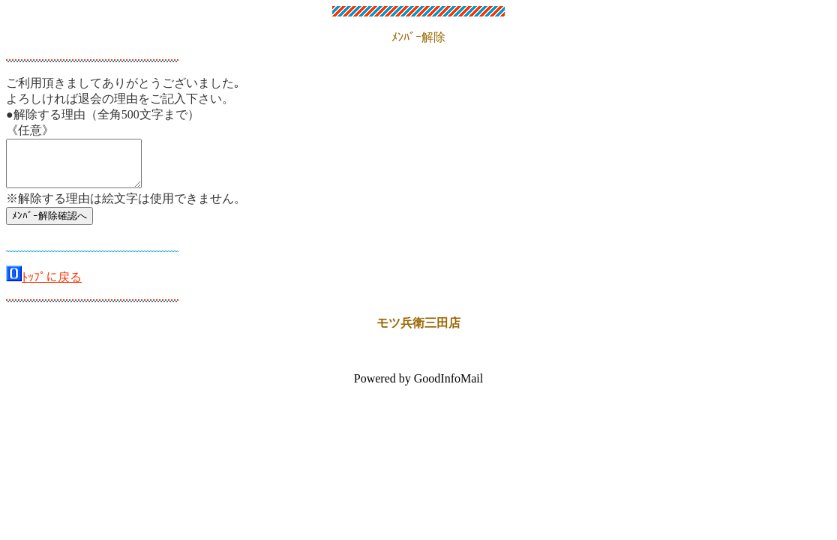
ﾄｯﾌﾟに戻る (52, 286)
